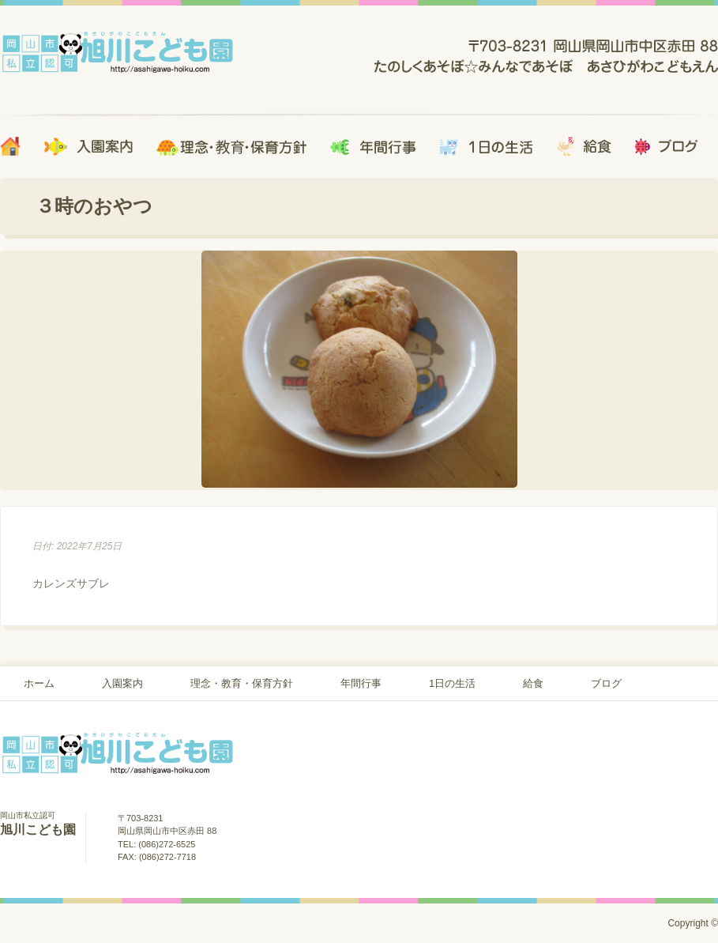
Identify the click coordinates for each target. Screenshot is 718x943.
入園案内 (122, 683)
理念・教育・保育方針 (241, 683)
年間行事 (361, 683)
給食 (533, 683)
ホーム (39, 683)
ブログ (606, 683)
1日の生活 (452, 683)
